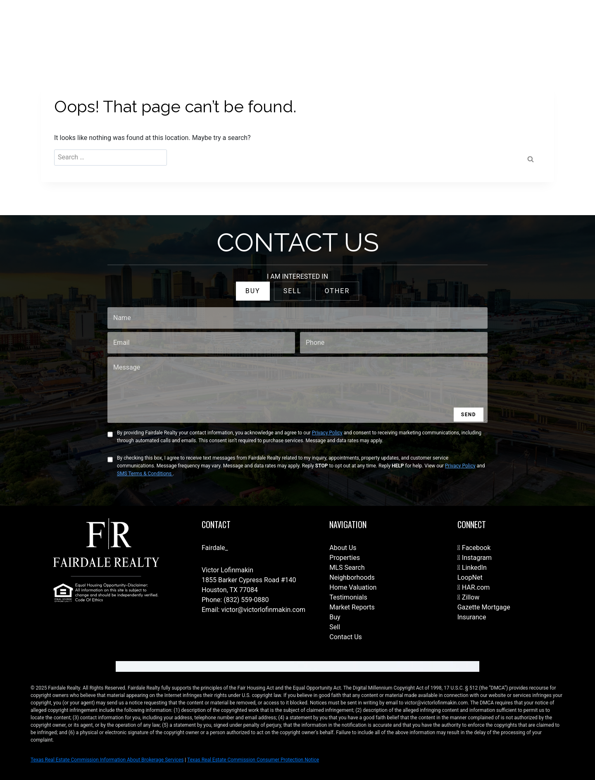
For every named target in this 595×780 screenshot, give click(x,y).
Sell (334, 627)
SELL (292, 291)
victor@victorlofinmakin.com (263, 610)
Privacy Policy (327, 433)
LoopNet (470, 577)
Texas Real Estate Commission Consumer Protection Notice (253, 760)
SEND (468, 414)
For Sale (303, 25)
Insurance (471, 617)
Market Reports (352, 607)
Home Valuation (352, 587)
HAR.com (473, 587)
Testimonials (348, 597)
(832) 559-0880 (246, 600)
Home (274, 25)
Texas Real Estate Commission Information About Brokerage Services (107, 760)
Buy (334, 617)
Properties (344, 558)
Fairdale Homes (421, 25)
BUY (252, 291)
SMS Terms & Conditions (145, 474)
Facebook (474, 548)
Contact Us (240, 25)
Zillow (468, 597)
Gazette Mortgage (483, 607)
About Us (342, 548)
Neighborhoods (351, 577)
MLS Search (346, 567)
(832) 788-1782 (548, 25)
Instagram (474, 558)
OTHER (337, 291)
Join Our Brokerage (477, 25)
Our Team (377, 25)
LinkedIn (472, 567)
